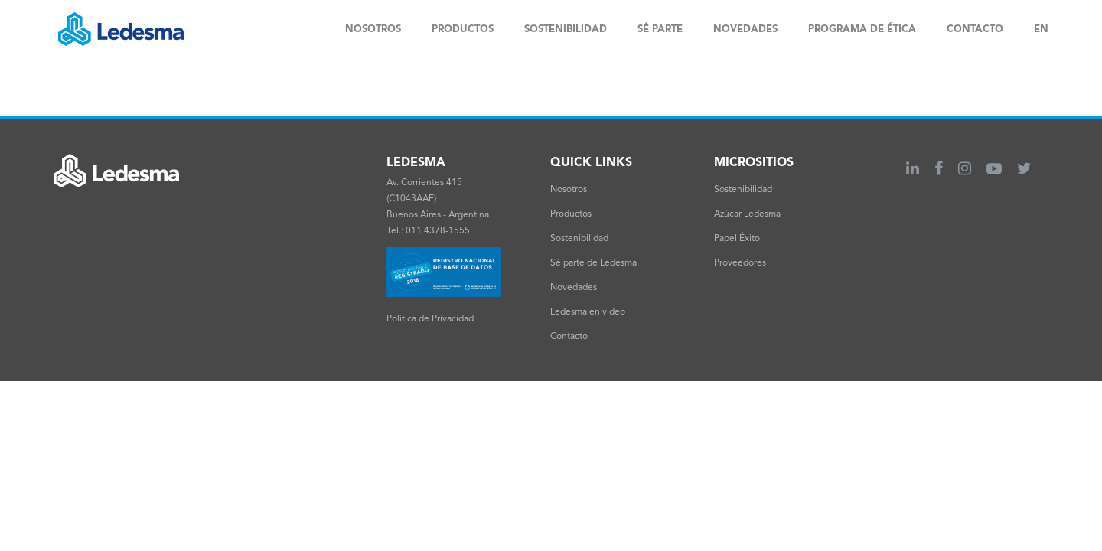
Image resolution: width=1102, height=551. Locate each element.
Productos (571, 214)
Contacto (569, 336)
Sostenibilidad (579, 238)
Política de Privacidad (430, 319)
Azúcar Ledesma (747, 214)
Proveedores (740, 263)
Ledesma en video (587, 312)
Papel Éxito (737, 238)
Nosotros (568, 189)
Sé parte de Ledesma (593, 263)
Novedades (573, 287)
